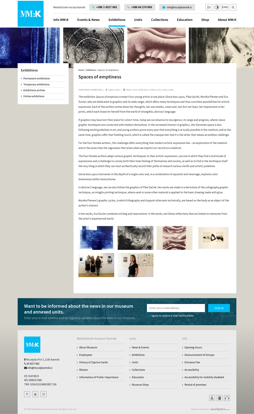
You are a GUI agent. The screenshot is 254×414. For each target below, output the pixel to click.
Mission (83, 370)
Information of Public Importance (98, 377)
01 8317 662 (33, 363)
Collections (159, 19)
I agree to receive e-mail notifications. (170, 315)
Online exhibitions (32, 96)
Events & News (88, 19)
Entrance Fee (192, 362)
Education (184, 19)
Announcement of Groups (199, 355)
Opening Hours (193, 347)
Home (81, 70)
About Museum (88, 347)
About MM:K (227, 19)
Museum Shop (140, 384)
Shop (205, 19)
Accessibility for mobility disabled (204, 377)
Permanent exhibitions (35, 78)
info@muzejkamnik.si (39, 368)
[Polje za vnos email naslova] (176, 308)
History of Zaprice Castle (93, 362)
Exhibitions (117, 22)
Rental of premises (195, 384)
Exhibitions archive (33, 90)
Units (138, 19)
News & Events (140, 347)
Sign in (219, 308)
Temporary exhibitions (35, 84)
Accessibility (192, 370)
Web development (200, 409)
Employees (85, 355)
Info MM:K (61, 19)
